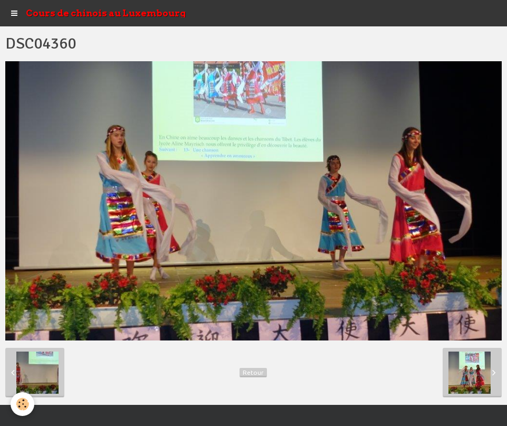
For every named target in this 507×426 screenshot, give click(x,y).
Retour (253, 372)
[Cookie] (22, 404)
